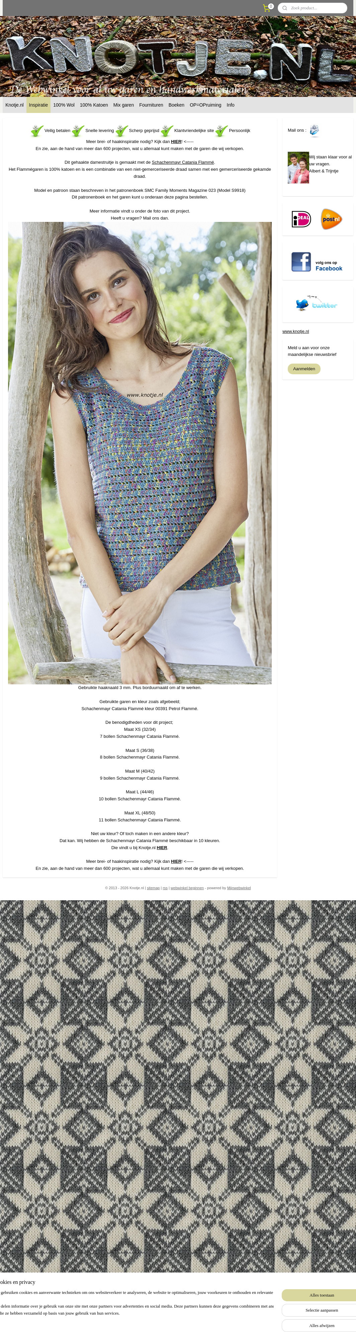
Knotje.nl (14, 105)
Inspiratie (38, 105)
